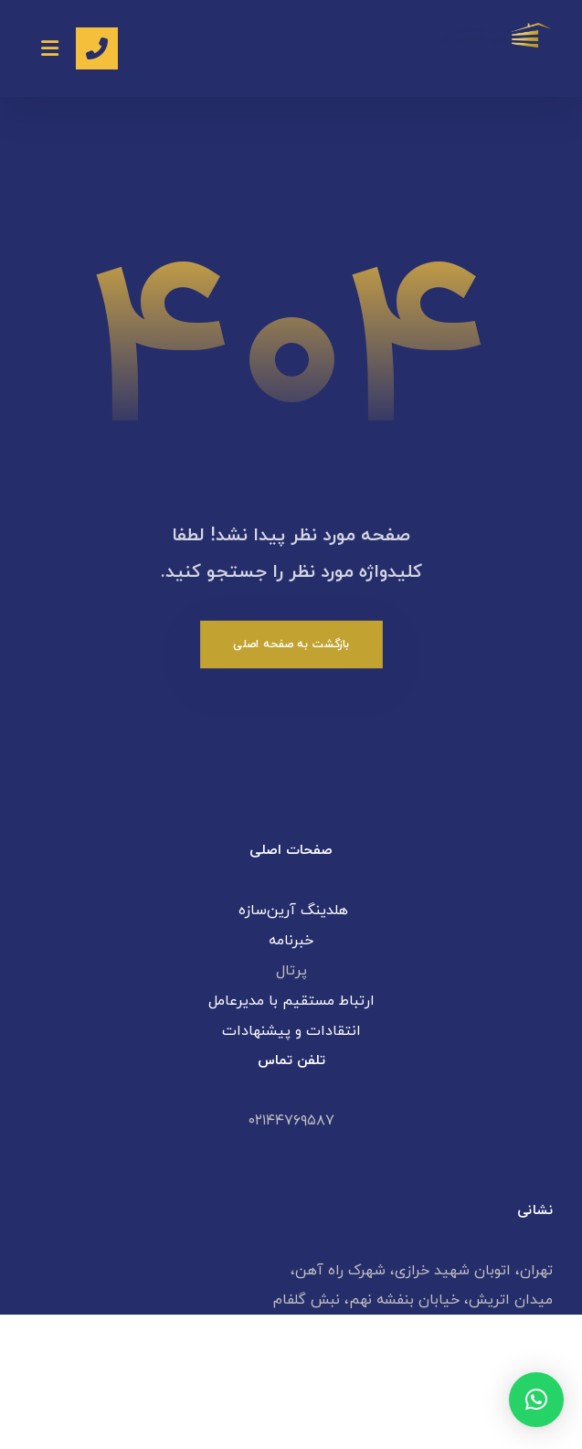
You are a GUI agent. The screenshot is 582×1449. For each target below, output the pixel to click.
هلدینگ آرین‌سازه (291, 910)
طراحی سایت (349, 1416)
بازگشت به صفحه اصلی (291, 644)
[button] (536, 1399)
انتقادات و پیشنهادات (291, 1031)
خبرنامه (291, 941)
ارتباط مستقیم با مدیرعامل (291, 1001)
